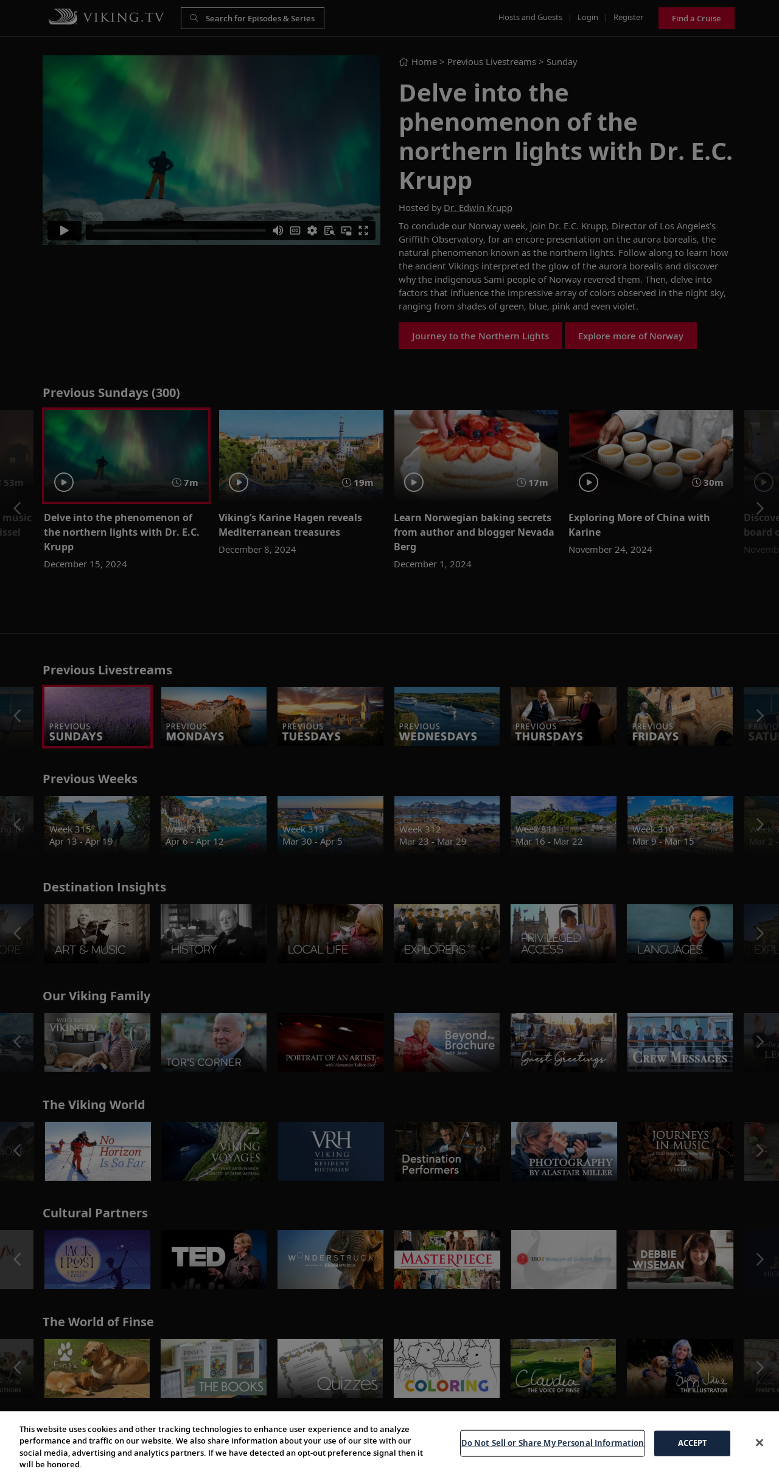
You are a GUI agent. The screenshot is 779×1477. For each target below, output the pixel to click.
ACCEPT (693, 1442)
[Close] (759, 1442)
